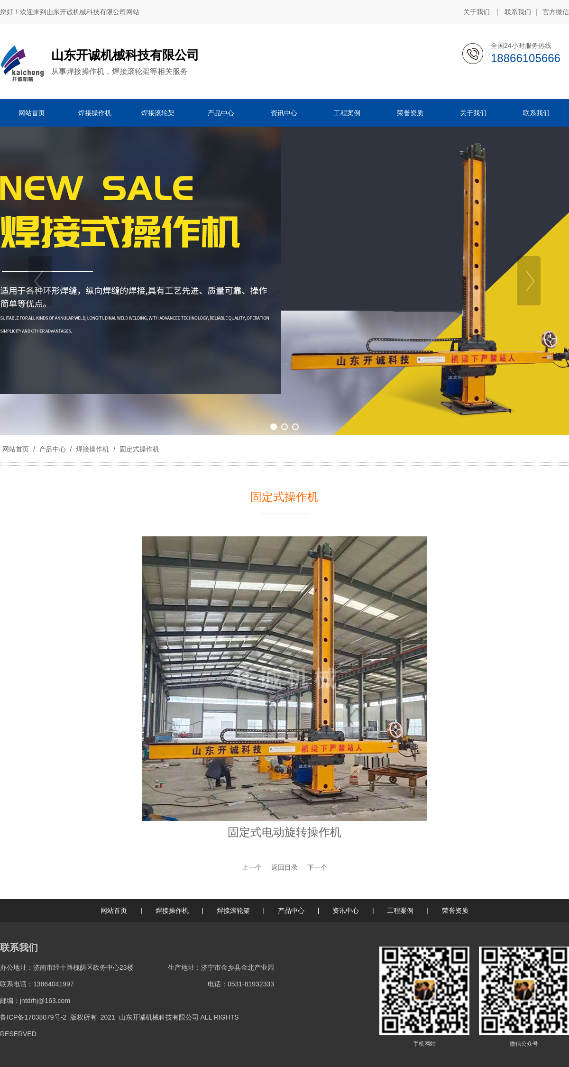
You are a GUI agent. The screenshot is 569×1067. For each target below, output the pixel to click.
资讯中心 (345, 910)
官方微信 (555, 12)
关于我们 (476, 12)
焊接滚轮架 (233, 910)
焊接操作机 (92, 449)
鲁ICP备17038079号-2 (33, 1017)
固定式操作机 (138, 449)
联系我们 (518, 12)
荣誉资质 (455, 910)
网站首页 (15, 449)
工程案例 (400, 910)
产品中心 (52, 449)
